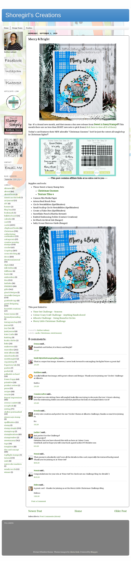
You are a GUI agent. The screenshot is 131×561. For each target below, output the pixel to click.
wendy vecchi (10, 469)
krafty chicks (10, 340)
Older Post (120, 511)
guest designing (11, 304)
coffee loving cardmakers (10, 235)
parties (7, 368)
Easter (7, 274)
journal (7, 325)
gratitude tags (10, 301)
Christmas (45, 333)
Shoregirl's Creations (33, 15)
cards (37, 333)
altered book (9, 194)
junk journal (9, 331)
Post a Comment (38, 501)
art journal (8, 200)
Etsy (6, 280)
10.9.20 (36, 463)
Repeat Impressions (13, 398)
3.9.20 (36, 424)
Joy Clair (8, 328)
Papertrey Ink (10, 365)
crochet (7, 247)
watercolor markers (13, 464)
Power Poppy (10, 379)
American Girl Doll (12, 197)
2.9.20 (36, 350)
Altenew (7, 188)
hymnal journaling (12, 317)
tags (6, 444)
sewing (7, 409)
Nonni (36, 454)
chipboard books (11, 228)
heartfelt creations (12, 309)
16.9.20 (37, 477)
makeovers (9, 347)
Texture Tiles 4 (46, 194)
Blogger (94, 552)
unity (6, 461)
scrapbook (9, 406)
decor (6, 257)
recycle (7, 394)
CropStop (8, 251)
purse (6, 388)
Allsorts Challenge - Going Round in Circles (54, 318)
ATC (6, 203)
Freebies (29, 28)
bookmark (8, 213)
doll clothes (9, 268)
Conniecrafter (40, 394)
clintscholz (74, 552)
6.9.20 (36, 446)
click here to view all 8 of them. (100, 127)
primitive (8, 382)
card (6, 222)
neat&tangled (10, 359)
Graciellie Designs (12, 295)
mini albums (9, 353)
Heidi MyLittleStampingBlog (46, 358)
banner (7, 207)
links (6, 344)
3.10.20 (36, 496)
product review (10, 385)
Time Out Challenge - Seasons (47, 311)
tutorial (7, 458)
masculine (8, 350)
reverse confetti (11, 403)
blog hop (8, 210)
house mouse (10, 314)
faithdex (8, 283)
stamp (7, 425)
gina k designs (10, 292)
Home (6, 28)
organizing (9, 362)
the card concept (11, 450)
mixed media (10, 356)
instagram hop (11, 322)
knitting (8, 337)
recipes (7, 391)
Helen (36, 485)
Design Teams (17, 28)
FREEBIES (8, 286)
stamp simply (10, 428)
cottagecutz (9, 239)
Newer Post (35, 511)
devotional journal (12, 260)
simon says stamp (12, 417)
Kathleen (38, 372)
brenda (37, 411)
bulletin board (10, 216)
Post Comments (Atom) (50, 516)
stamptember (10, 437)
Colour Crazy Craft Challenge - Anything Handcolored (59, 315)
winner (7, 472)
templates (8, 447)
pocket (7, 371)
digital (7, 265)
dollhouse (8, 271)
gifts (6, 289)
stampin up (9, 431)
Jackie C (37, 432)
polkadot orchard (11, 374)
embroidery (9, 277)
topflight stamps (11, 455)
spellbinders (9, 422)
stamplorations (11, 434)
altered (7, 191)
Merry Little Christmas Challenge (49, 321)
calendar (8, 219)
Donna (37, 344)
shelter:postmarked (13, 412)
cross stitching (11, 254)
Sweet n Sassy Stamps (105, 124)
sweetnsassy (56, 333)
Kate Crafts (9, 334)
